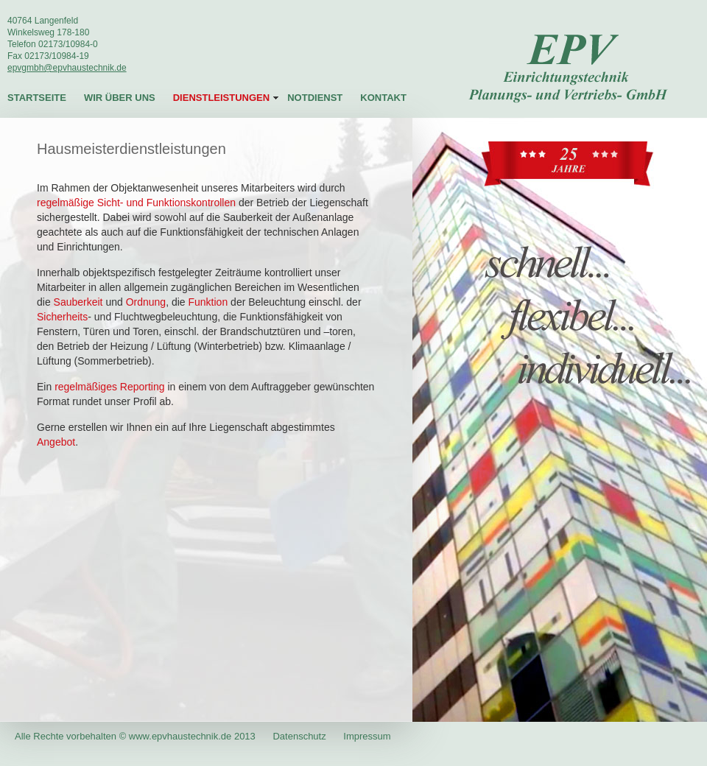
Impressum (366, 736)
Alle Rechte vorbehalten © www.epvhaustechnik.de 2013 (136, 736)
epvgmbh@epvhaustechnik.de (67, 68)
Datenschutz (299, 736)
